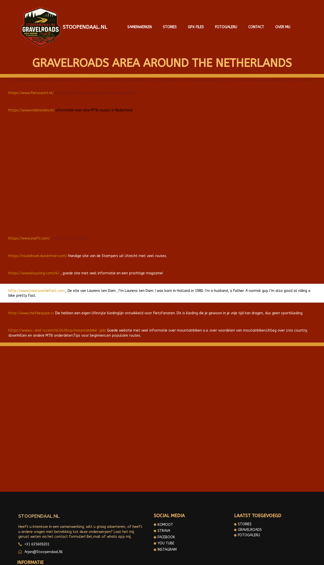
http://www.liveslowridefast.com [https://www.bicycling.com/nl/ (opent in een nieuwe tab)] (36, 288)
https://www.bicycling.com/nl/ (33, 270)
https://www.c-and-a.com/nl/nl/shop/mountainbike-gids (57, 327)
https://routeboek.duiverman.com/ (37, 253)
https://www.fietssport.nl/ (31, 90)
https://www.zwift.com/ (29, 235)
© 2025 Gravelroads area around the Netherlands (162, 557)
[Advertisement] (162, 171)
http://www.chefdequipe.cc (31, 310)
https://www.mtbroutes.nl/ (31, 107)
